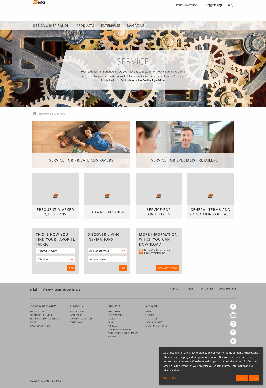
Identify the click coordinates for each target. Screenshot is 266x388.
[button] (227, 288)
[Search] (231, 25)
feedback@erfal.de (153, 80)
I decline (242, 378)
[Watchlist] (210, 25)
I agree (254, 378)
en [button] (230, 5)
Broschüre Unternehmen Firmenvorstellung (155, 252)
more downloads (167, 268)
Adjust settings (170, 378)
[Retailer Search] (220, 25)
